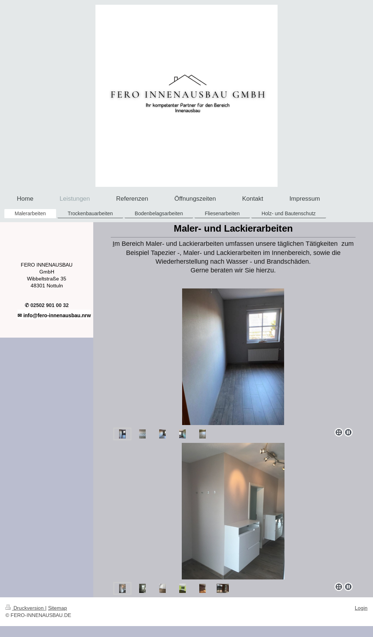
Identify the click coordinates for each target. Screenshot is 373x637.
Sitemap (57, 608)
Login (361, 608)
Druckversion (25, 608)
